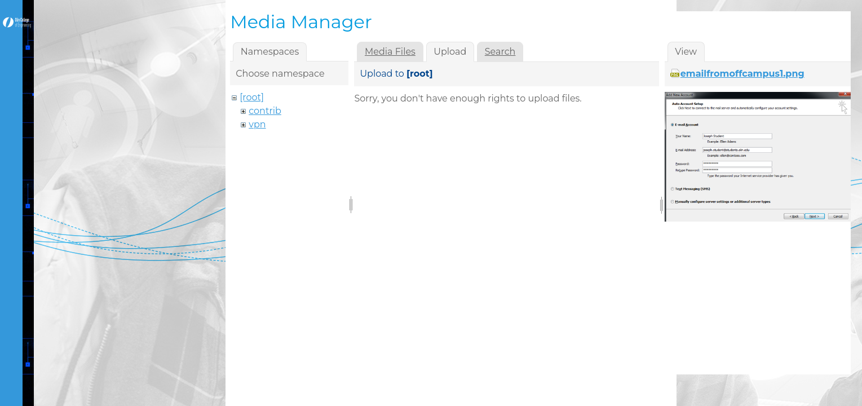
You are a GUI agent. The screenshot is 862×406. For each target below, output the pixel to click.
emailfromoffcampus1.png (742, 73)
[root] (252, 97)
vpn (257, 124)
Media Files (390, 51)
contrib (265, 110)
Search (500, 51)
